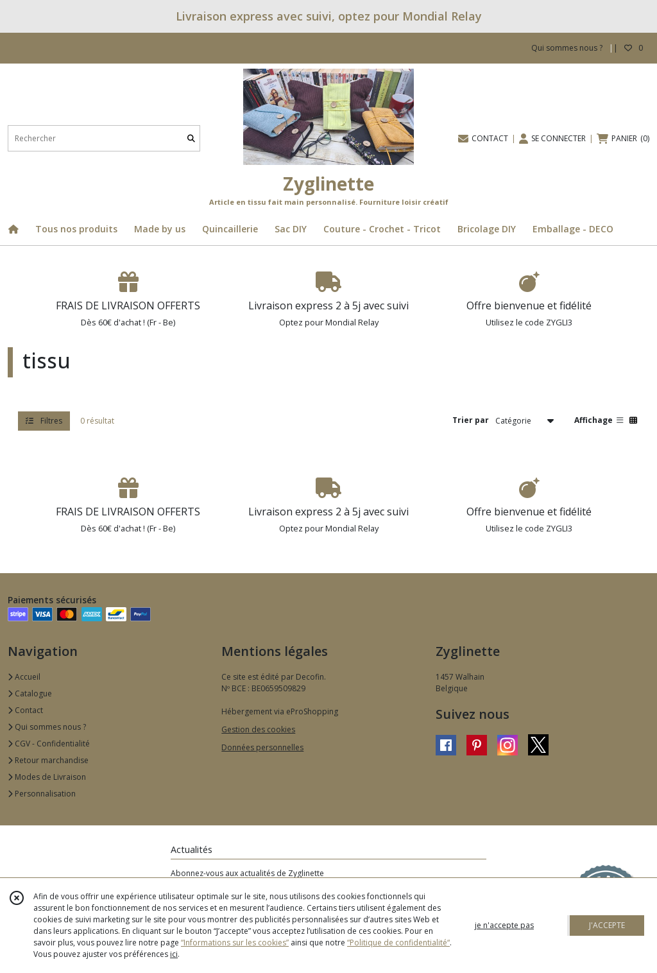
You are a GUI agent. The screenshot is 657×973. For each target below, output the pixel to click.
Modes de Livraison (47, 776)
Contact (25, 710)
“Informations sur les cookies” (235, 942)
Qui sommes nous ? (47, 726)
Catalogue (30, 693)
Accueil (24, 676)
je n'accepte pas (504, 925)
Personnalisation (42, 793)
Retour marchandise (48, 760)
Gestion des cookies (258, 729)
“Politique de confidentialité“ (398, 942)
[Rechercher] (191, 138)
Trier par (470, 420)
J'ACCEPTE (607, 925)
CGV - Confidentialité (49, 743)
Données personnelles (262, 747)
